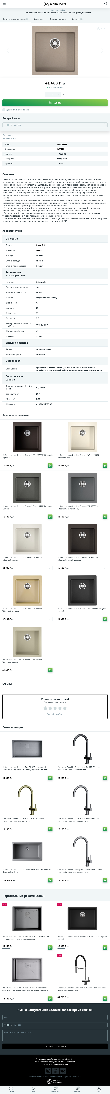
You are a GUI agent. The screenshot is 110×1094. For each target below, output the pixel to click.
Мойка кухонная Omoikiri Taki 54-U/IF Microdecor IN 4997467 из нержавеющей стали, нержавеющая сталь (25, 989)
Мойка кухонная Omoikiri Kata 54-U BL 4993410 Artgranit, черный (82, 937)
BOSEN (60, 149)
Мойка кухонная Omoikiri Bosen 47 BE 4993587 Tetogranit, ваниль (22, 660)
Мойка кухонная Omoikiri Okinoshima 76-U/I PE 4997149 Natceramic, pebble (26, 870)
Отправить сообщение (55, 1046)
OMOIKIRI (62, 144)
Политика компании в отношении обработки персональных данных (55, 1077)
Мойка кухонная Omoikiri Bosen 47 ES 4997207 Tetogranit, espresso (27, 456)
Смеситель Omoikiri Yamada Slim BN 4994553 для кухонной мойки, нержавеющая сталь (79, 819)
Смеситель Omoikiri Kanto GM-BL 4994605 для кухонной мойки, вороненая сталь (82, 989)
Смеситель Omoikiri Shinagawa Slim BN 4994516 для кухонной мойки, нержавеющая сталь (80, 870)
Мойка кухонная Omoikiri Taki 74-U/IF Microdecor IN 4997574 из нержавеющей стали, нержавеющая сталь (25, 768)
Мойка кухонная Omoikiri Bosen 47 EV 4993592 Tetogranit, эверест (22, 558)
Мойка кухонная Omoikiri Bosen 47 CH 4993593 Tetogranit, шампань (22, 609)
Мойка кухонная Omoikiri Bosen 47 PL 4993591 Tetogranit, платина (27, 507)
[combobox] (7, 125)
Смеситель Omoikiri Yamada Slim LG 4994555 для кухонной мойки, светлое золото (23, 819)
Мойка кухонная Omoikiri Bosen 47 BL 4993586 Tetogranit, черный (82, 609)
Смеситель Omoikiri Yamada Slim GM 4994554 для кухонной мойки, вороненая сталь (79, 768)
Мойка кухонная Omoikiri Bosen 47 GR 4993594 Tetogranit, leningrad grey (78, 507)
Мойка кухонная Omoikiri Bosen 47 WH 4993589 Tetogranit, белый (78, 456)
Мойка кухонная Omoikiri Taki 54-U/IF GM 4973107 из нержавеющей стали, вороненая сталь (25, 937)
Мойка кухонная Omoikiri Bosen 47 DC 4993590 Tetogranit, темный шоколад (78, 558)
